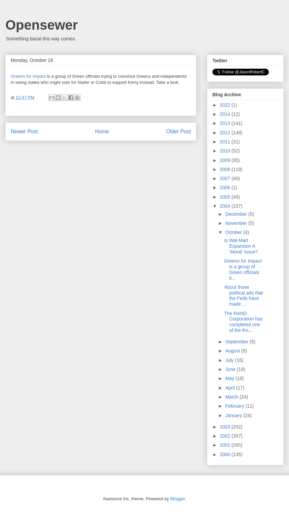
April (230, 387)
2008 (226, 169)
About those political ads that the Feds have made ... (243, 295)
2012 (226, 132)
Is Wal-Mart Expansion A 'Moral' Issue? (241, 246)
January (234, 415)
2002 (226, 436)
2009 (226, 160)
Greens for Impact (28, 76)
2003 (226, 427)
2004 (226, 206)
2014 (226, 114)
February (235, 406)
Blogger (177, 498)
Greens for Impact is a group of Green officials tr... (243, 269)
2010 (226, 150)
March (232, 397)
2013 (226, 123)
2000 (226, 454)
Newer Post (24, 131)
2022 (226, 105)
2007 (226, 178)
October (234, 232)
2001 (226, 445)
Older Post (178, 131)
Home (102, 131)
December (236, 214)
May (230, 378)
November (236, 223)
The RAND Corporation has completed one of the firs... (243, 322)
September (237, 341)
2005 (226, 197)
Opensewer (41, 25)
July (230, 360)
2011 (226, 141)
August (233, 350)
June (231, 369)
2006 (226, 187)
